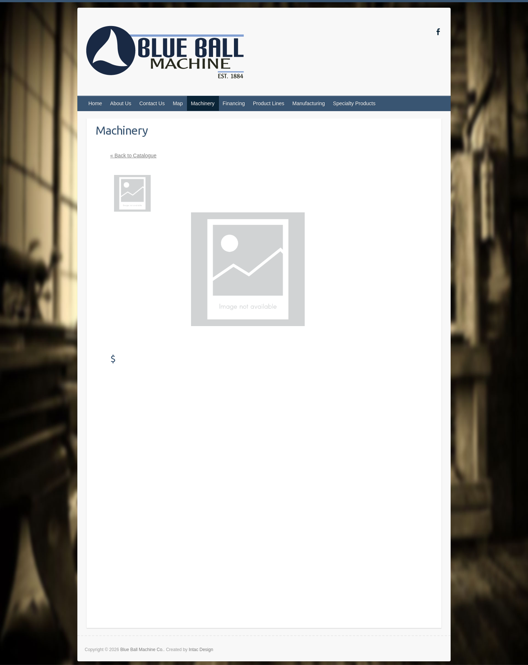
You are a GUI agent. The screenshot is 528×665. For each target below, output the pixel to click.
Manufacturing (308, 103)
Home (95, 103)
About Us (120, 103)
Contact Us (152, 103)
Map (178, 103)
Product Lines (269, 103)
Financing (234, 103)
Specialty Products (354, 103)
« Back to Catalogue (133, 155)
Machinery (202, 103)
